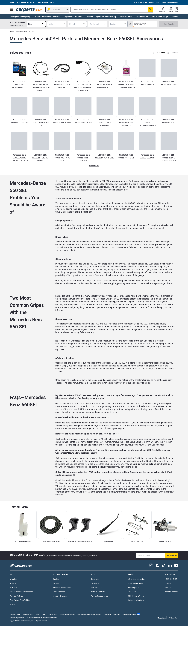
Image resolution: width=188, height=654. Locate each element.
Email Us (168, 583)
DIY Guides (132, 592)
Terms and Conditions (67, 614)
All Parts (13, 583)
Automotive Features (136, 600)
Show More (94, 165)
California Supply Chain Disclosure (89, 614)
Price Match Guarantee (99, 596)
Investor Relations (60, 596)
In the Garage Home (135, 583)
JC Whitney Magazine (136, 579)
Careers (56, 583)
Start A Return (96, 588)
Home (12, 32)
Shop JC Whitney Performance (21, 592)
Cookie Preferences (129, 614)
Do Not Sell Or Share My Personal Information (42, 617)
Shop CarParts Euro (17, 596)
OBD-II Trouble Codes (136, 596)
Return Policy (40, 614)
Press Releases (59, 592)
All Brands (13, 588)
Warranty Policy (28, 614)
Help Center (95, 579)
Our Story (56, 579)
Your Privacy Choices (17, 617)
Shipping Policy (15, 614)
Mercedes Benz (22, 32)
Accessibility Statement (111, 614)
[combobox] (36, 24)
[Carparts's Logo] (30, 10)
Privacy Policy (52, 614)
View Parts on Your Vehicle (20, 600)
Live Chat (168, 588)
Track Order (95, 583)
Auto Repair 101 (134, 588)
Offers (12, 604)
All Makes (13, 579)
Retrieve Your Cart (98, 592)
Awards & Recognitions (62, 588)
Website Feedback (171, 592)
